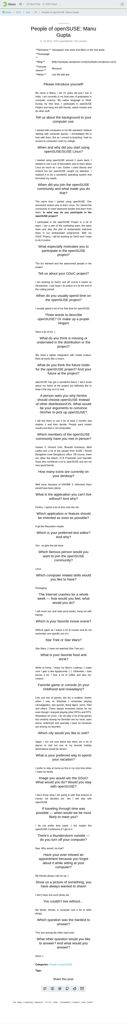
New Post (33, 4)
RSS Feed (49, 4)
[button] (22, 4)
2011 (18, 12)
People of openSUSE (60, 964)
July (28, 12)
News (6, 12)
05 (36, 12)
